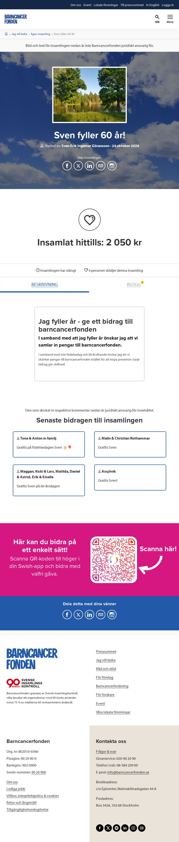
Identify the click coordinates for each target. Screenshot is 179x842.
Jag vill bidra (19, 34)
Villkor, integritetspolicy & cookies (33, 795)
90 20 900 (38, 772)
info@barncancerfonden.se (128, 772)
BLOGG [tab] (135, 284)
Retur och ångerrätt (22, 802)
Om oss (12, 782)
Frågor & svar (106, 751)
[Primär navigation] (170, 19)
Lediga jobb (16, 788)
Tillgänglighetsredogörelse (27, 809)
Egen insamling (40, 34)
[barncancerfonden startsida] (16, 19)
